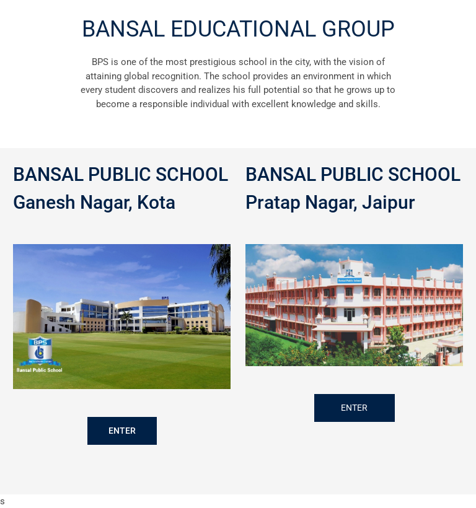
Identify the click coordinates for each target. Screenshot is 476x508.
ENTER (122, 431)
